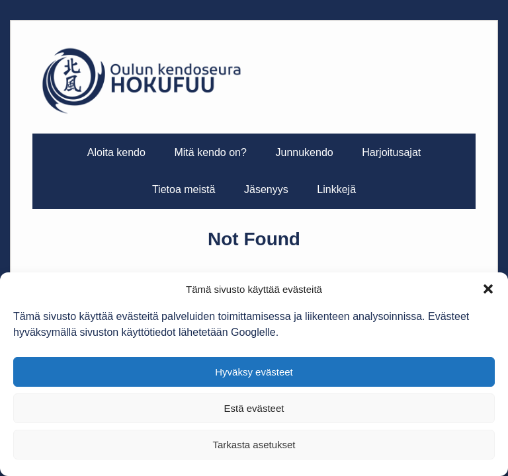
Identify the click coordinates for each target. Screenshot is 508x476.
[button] (488, 289)
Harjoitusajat (391, 152)
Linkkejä (336, 189)
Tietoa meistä (183, 189)
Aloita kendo (116, 152)
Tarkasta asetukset (253, 444)
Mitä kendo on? (210, 152)
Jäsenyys (266, 189)
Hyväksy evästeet (254, 371)
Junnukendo (304, 152)
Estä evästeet (254, 408)
